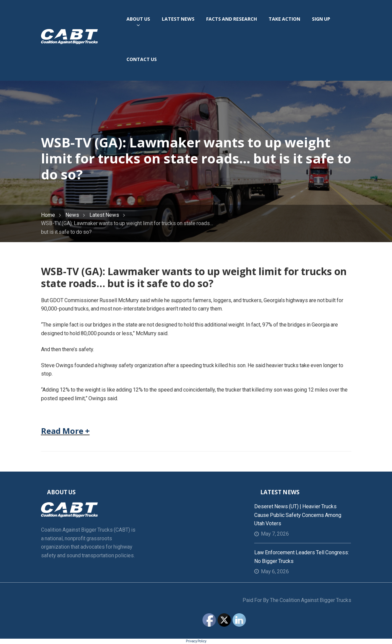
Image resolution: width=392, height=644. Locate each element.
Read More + (65, 430)
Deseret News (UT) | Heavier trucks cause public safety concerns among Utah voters (297, 515)
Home (48, 215)
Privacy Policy (196, 641)
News (72, 215)
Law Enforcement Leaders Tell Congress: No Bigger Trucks (301, 556)
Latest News (104, 215)
